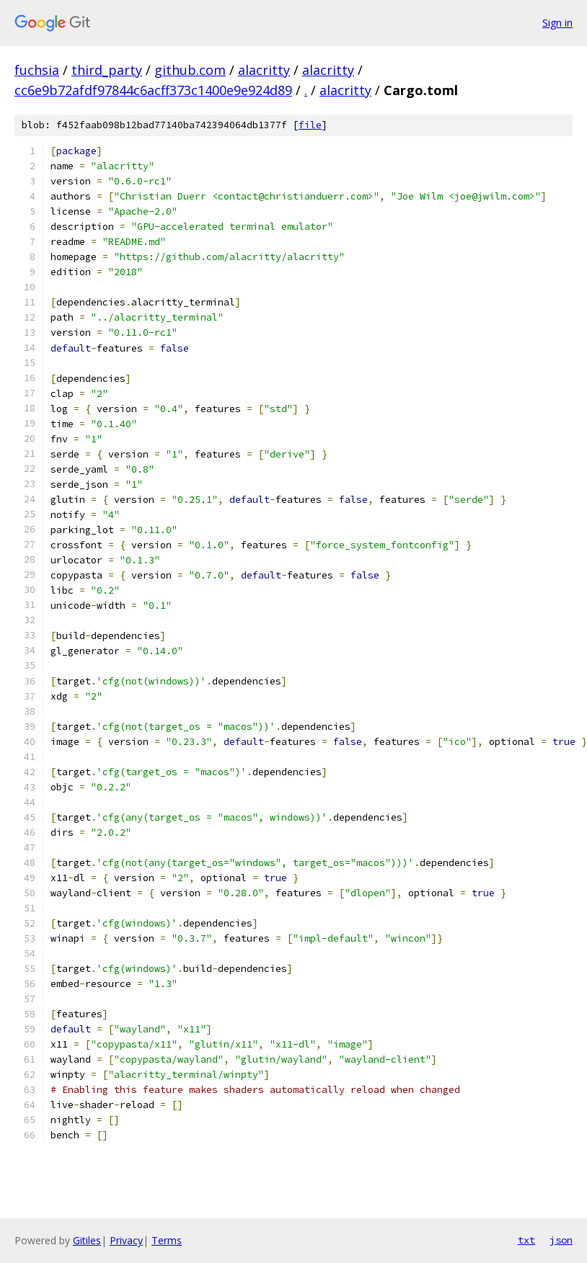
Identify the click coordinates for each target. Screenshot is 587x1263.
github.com (190, 70)
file (310, 125)
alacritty (264, 70)
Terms (166, 1240)
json (561, 1239)
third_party (106, 70)
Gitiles (87, 1240)
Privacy (126, 1240)
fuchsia (36, 70)
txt (526, 1239)
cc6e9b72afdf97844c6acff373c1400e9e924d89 (153, 90)
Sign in (557, 23)
